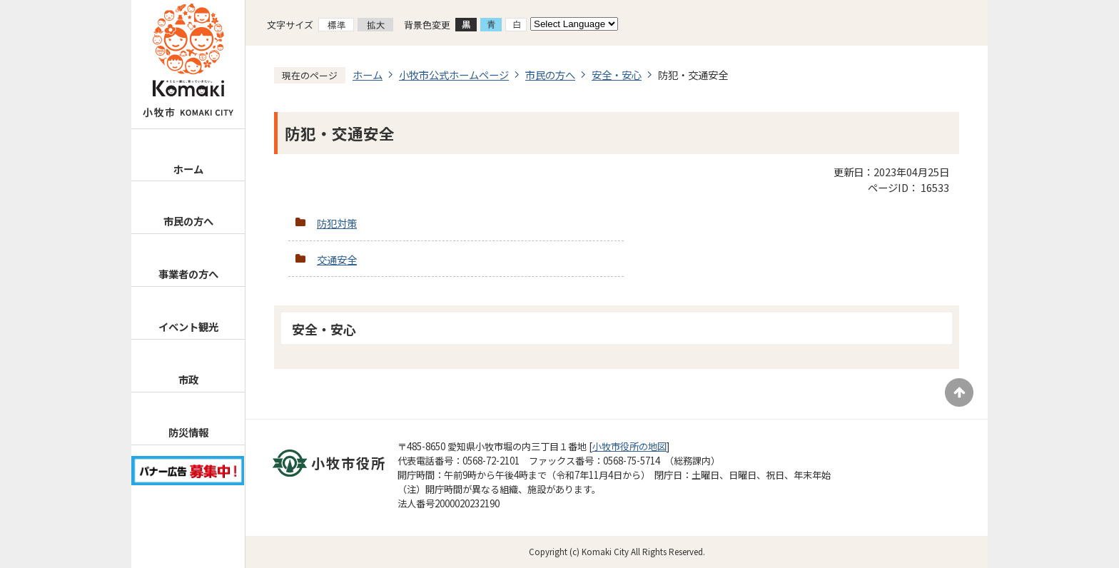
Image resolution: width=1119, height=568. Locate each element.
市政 (188, 379)
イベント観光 (188, 326)
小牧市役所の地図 (629, 446)
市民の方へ (188, 220)
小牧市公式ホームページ (454, 74)
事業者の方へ (188, 273)
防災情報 (188, 432)
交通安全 (337, 259)
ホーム (188, 168)
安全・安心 (617, 74)
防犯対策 (337, 222)
